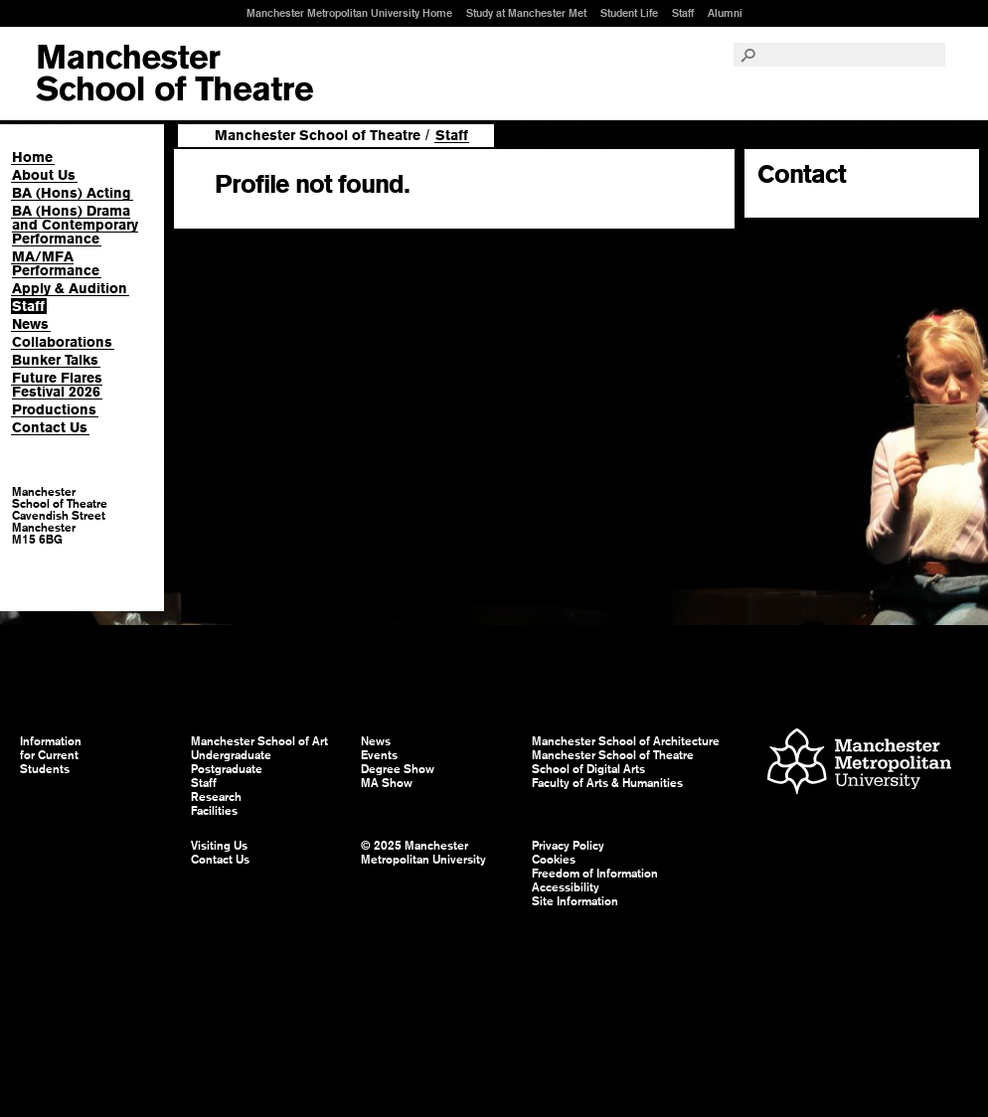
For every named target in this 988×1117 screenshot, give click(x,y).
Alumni (725, 13)
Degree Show (397, 769)
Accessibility (565, 887)
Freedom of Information (595, 873)
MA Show (386, 783)
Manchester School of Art (174, 73)
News (30, 324)
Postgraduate (226, 769)
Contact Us (49, 427)
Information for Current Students (51, 755)
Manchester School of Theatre (317, 135)
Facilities (214, 811)
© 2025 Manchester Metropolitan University (423, 853)
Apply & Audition (69, 288)
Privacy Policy (568, 846)
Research (216, 797)
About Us (44, 175)
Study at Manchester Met (526, 13)
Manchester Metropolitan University (859, 763)
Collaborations (62, 342)
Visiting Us (219, 846)
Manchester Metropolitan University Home (349, 13)
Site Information (575, 901)
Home (32, 157)
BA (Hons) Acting (71, 193)
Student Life (629, 13)
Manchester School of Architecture (626, 741)
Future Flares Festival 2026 (57, 384)
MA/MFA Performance (55, 263)
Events (379, 755)
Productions (54, 409)
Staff (683, 13)
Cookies (554, 860)
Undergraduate (231, 755)
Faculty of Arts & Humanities (607, 783)
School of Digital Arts (588, 769)
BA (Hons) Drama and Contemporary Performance (75, 224)
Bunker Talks (55, 360)
